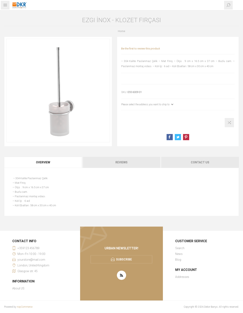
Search (179, 248)
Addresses (182, 277)
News (179, 254)
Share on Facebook (170, 137)
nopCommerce (24, 306)
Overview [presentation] (43, 162)
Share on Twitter (178, 137)
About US (18, 288)
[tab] (43, 162)
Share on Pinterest (186, 137)
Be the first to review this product (140, 48)
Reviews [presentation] (121, 162)
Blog (178, 259)
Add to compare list (229, 122)
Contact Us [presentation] (200, 162)
